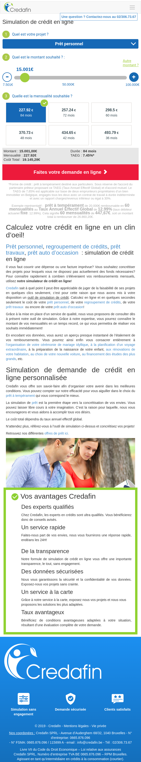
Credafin (12, 288)
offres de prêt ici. (56, 433)
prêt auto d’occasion (53, 252)
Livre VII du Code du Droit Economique (49, 749)
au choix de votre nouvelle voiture (55, 354)
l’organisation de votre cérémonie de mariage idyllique (47, 345)
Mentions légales (76, 726)
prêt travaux (15, 307)
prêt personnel (58, 302)
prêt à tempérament (20, 396)
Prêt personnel (24, 246)
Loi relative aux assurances (101, 749)
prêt (35, 403)
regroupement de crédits (76, 246)
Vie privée (99, 726)
